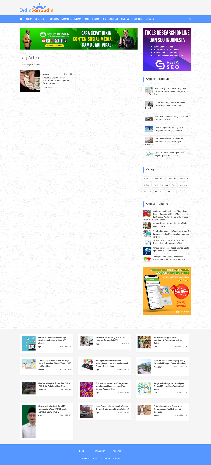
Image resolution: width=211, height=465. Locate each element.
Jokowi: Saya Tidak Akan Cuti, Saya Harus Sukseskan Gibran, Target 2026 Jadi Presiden (166, 91)
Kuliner (77, 19)
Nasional (125, 19)
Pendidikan (137, 19)
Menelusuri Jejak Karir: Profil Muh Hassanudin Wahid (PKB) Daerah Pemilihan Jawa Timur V (52, 409)
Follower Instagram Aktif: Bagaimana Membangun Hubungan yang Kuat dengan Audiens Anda (112, 386)
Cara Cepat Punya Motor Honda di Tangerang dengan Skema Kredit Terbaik (165, 105)
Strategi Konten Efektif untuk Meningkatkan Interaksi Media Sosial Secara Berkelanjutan (112, 363)
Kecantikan (66, 19)
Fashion (28, 19)
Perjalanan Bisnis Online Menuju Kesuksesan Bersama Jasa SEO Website (52, 340)
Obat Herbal (40, 19)
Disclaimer (117, 451)
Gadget (95, 19)
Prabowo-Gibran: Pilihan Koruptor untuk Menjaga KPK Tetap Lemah (56, 80)
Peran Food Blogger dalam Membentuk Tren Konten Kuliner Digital (168, 340)
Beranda (83, 451)
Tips (104, 19)
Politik (86, 19)
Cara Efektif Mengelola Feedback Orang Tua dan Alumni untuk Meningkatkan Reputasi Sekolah (172, 234)
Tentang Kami (99, 451)
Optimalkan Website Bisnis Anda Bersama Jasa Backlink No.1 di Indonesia (168, 409)
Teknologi (149, 19)
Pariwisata (54, 19)
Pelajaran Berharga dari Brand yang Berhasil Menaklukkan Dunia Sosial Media (169, 386)
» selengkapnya (47, 87)
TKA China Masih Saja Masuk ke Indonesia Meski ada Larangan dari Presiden (165, 142)
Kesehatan (113, 19)
